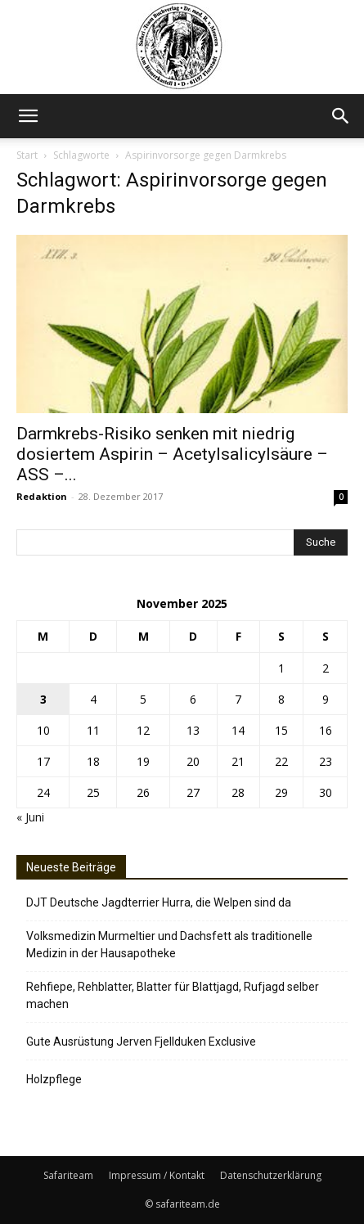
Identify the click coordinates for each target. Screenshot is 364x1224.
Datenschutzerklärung (270, 1175)
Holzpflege (54, 1079)
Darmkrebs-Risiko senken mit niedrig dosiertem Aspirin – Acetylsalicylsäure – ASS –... (172, 454)
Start (27, 155)
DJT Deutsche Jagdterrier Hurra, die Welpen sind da (158, 902)
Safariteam (68, 1175)
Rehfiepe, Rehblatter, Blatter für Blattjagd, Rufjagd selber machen (172, 995)
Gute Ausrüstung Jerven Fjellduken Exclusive (141, 1041)
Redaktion (41, 496)
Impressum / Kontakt (156, 1175)
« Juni (30, 817)
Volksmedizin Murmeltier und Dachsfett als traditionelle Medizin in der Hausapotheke (169, 944)
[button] (28, 116)
